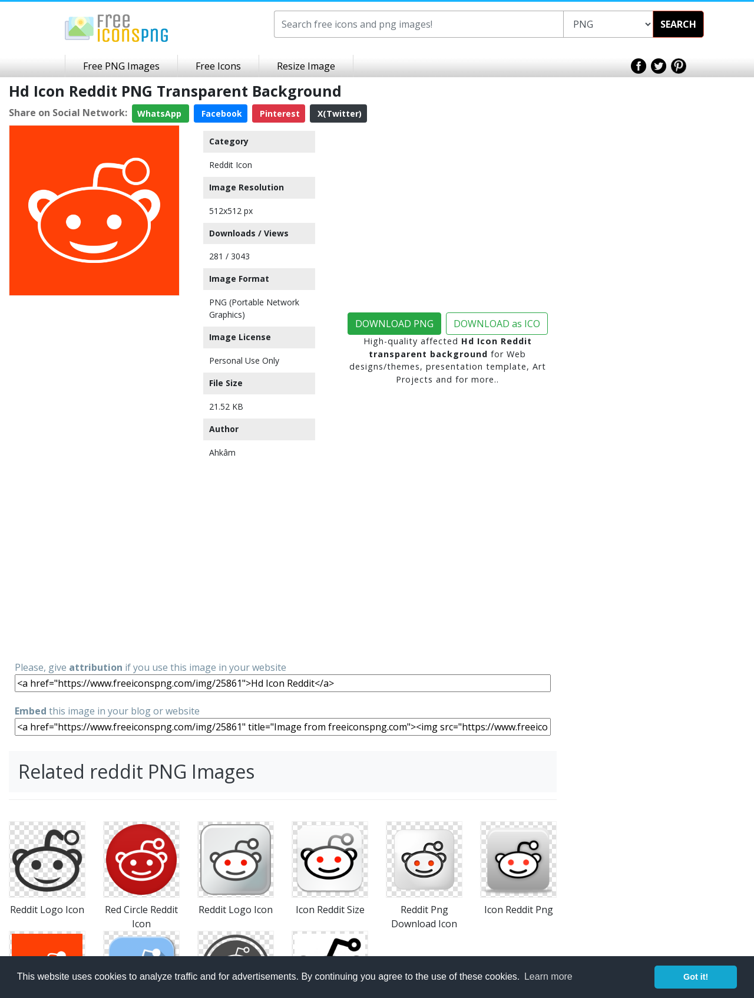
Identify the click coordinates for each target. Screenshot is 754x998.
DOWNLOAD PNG (394, 323)
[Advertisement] (94, 477)
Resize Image (306, 66)
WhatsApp (160, 113)
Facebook (220, 113)
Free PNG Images (121, 66)
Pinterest (278, 113)
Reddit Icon (230, 164)
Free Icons (218, 66)
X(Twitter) (338, 113)
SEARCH (678, 24)
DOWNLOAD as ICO (497, 323)
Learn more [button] (548, 976)
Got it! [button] (695, 976)
